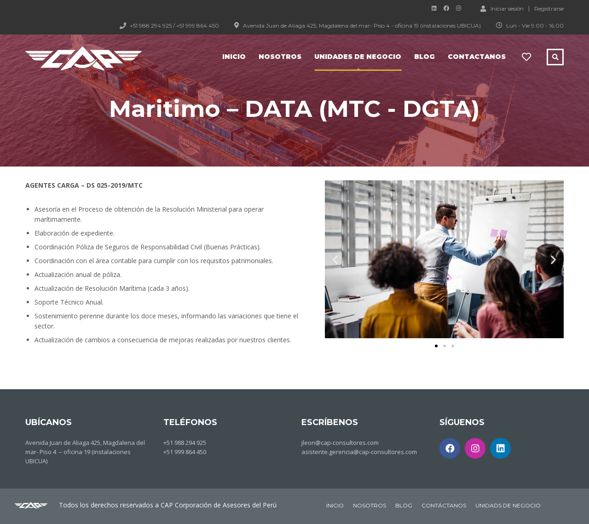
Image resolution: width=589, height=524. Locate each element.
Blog (424, 56)
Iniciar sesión (502, 8)
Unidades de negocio (357, 56)
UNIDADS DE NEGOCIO (508, 505)
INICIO (335, 505)
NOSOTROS (369, 505)
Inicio (234, 56)
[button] (436, 346)
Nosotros (280, 56)
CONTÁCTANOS (444, 505)
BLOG (403, 505)
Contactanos (477, 56)
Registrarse (549, 9)
